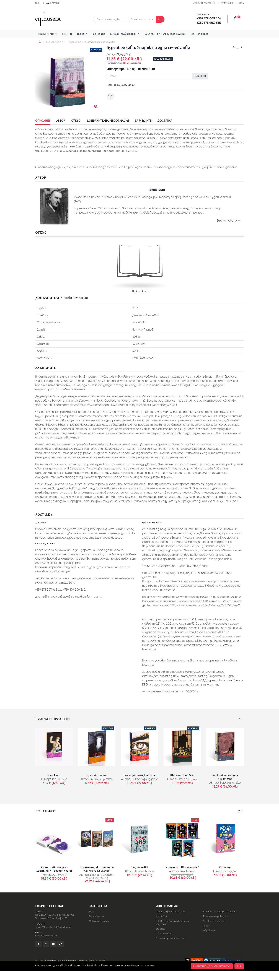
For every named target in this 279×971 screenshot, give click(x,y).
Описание (42, 121)
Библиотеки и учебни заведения (165, 34)
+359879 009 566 (44, 926)
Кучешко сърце (97, 775)
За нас (205, 925)
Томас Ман (124, 54)
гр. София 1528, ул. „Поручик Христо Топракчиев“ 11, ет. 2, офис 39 (54, 916)
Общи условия (163, 933)
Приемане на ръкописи (215, 916)
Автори (67, 34)
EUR (37, 3)
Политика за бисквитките (170, 938)
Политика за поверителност (219, 911)
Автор (60, 121)
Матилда (225, 867)
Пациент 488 (139, 867)
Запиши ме (200, 76)
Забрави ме (208, 930)
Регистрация (227, 3)
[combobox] (111, 19)
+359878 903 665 (62, 926)
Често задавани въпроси (170, 911)
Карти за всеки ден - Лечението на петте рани (54, 869)
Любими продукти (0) (204, 3)
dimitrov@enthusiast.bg (157, 676)
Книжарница (46, 34)
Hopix (81, 960)
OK (239, 966)
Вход (241, 3)
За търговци (200, 34)
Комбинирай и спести (124, 34)
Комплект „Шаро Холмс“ (182, 867)
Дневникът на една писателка (225, 777)
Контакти (98, 34)
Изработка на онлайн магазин (60, 960)
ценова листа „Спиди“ (194, 566)
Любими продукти (99, 921)
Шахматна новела (182, 775)
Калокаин (54, 775)
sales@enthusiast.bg (194, 676)
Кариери (160, 928)
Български (53, 3)
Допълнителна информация (108, 121)
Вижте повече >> (228, 220)
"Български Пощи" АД (192, 680)
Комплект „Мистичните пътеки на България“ (97, 869)
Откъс (76, 121)
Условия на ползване (213, 921)
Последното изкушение (139, 775)
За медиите (143, 121)
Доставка (164, 121)
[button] (238, 19)
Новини (82, 34)
